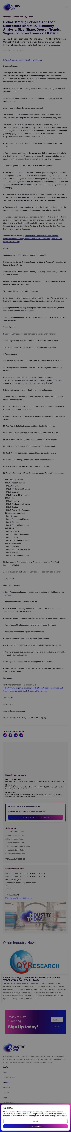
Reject (35, 1121)
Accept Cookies (35, 1126)
